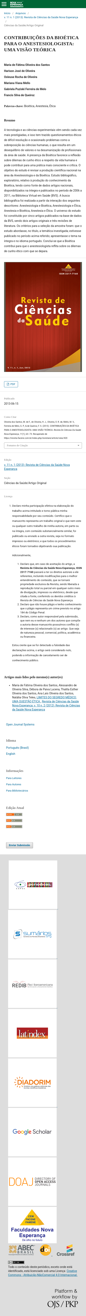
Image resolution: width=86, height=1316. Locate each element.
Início (7, 13)
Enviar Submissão (19, 845)
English (10, 753)
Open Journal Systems (20, 724)
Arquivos (20, 13)
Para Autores (13, 784)
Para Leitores (13, 778)
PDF (12, 384)
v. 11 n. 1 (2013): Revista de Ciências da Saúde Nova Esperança (41, 17)
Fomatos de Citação (17, 445)
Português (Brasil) (17, 747)
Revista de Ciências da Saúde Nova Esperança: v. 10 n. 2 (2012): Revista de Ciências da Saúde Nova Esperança (46, 705)
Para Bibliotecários (17, 790)
